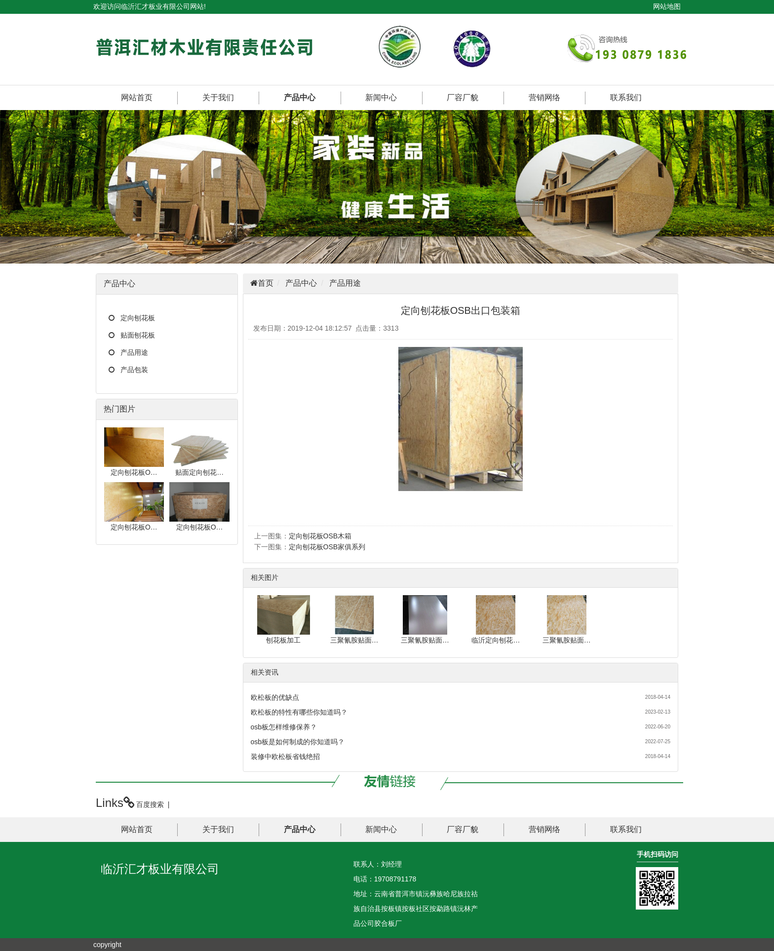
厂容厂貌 (462, 97)
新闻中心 (381, 97)
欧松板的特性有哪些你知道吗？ (299, 712)
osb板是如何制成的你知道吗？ (298, 742)
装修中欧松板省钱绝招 (285, 757)
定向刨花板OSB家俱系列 (327, 547)
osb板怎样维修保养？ (284, 727)
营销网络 (544, 97)
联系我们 (626, 97)
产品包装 (134, 370)
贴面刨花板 (137, 335)
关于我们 (218, 97)
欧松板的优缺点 (275, 697)
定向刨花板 (137, 318)
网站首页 (137, 97)
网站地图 (667, 6)
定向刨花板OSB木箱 (320, 536)
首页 (265, 283)
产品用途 (134, 352)
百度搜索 (150, 804)
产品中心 (299, 97)
